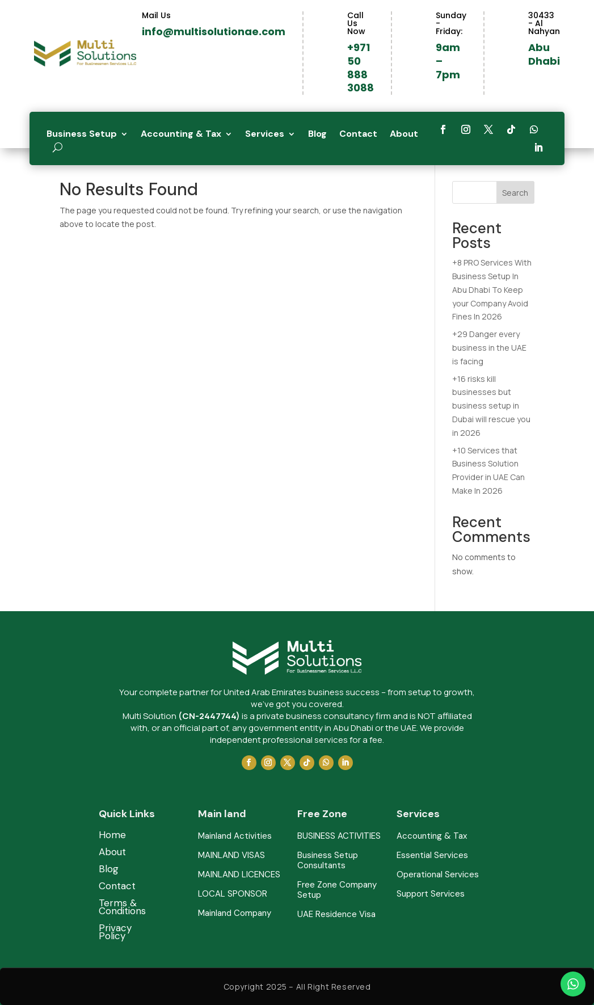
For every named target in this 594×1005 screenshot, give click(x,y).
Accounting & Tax (181, 135)
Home (112, 836)
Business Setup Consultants (327, 860)
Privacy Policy (115, 933)
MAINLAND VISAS (231, 855)
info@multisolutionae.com (213, 31)
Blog (317, 135)
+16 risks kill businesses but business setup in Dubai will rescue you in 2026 (491, 405)
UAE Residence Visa (336, 914)
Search (515, 192)
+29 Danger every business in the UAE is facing (489, 348)
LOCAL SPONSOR (232, 894)
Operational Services (438, 874)
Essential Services (432, 855)
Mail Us (156, 15)
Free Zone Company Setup (337, 890)
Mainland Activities (235, 836)
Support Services (431, 894)
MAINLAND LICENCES (239, 874)
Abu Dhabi (544, 54)
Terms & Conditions (122, 908)
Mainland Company (234, 913)
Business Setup (82, 135)
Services (264, 135)
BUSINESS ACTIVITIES (339, 836)
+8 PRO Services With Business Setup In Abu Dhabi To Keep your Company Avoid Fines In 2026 (492, 289)
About (404, 135)
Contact (358, 135)
